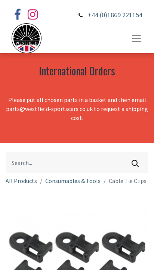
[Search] (135, 162)
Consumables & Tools (73, 180)
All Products (21, 180)
